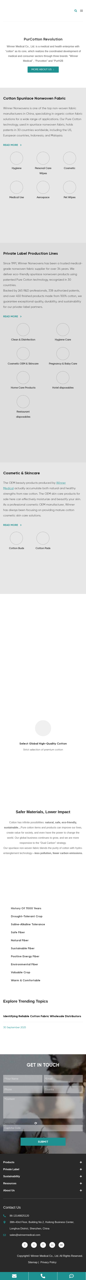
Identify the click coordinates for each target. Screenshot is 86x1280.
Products (8, 1162)
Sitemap (32, 1262)
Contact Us (12, 1207)
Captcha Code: (20, 1123)
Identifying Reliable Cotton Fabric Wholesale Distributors (42, 1016)
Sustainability (11, 1176)
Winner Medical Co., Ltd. (45, 1256)
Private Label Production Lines (30, 253)
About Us (9, 1190)
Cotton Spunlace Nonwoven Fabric (34, 98)
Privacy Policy (49, 1262)
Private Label (11, 1169)
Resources (9, 1183)
